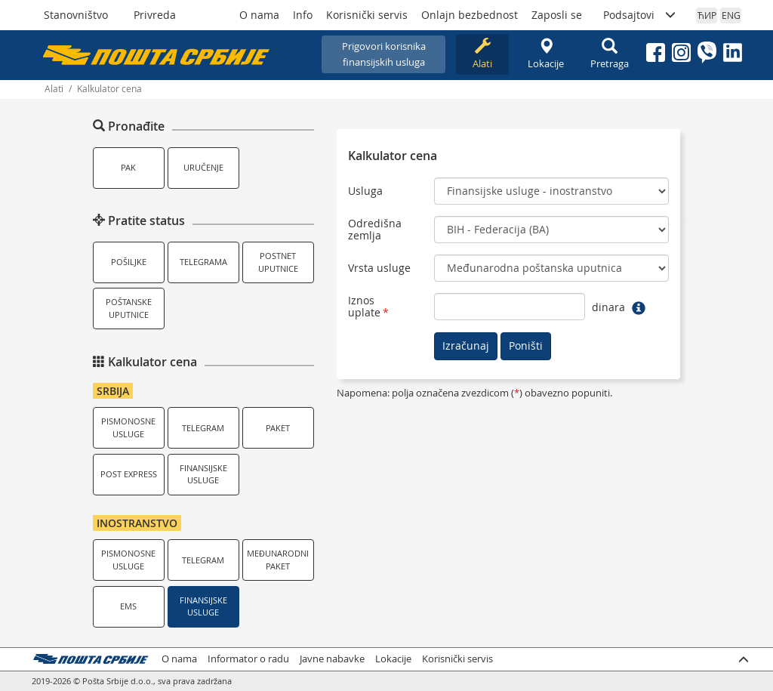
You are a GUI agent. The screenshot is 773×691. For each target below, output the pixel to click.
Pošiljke (128, 261)
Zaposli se (556, 15)
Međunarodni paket (278, 560)
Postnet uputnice (278, 262)
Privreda (155, 15)
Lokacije (545, 54)
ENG (731, 15)
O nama (259, 15)
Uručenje (203, 167)
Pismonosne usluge (128, 427)
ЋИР (707, 15)
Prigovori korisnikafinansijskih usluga (384, 54)
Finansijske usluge (203, 474)
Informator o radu (248, 658)
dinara (608, 307)
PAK (128, 167)
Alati (482, 54)
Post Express (128, 474)
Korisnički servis (367, 15)
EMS (128, 606)
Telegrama (203, 261)
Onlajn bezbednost (469, 15)
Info (303, 15)
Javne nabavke (332, 658)
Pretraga (609, 54)
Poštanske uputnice (129, 308)
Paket (278, 427)
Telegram (203, 427)
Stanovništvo (76, 15)
